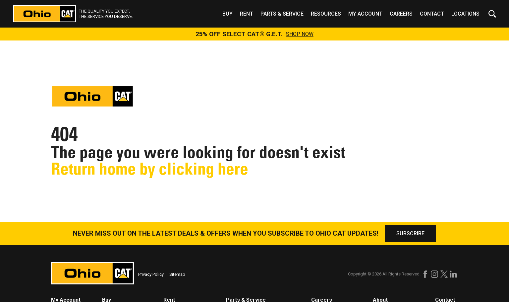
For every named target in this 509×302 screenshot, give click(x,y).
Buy (227, 14)
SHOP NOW (299, 34)
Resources (326, 14)
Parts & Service (282, 14)
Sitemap (177, 274)
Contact (432, 14)
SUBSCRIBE (410, 233)
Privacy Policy (151, 274)
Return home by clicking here (149, 169)
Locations (465, 14)
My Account (365, 14)
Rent (246, 14)
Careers (401, 14)
